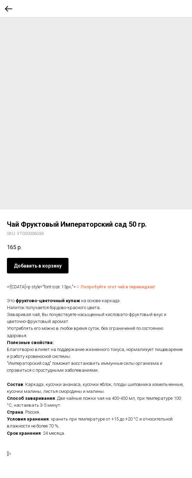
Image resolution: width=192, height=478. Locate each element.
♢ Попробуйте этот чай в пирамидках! (115, 287)
